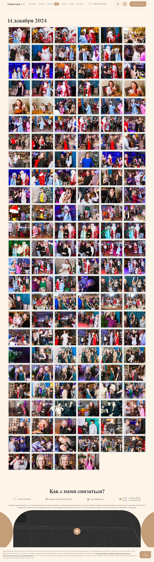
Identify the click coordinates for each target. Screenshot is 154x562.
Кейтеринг (32, 4)
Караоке (42, 4)
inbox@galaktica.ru (97, 499)
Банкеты (53, 4)
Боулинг (64, 4)
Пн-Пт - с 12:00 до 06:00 (132, 498)
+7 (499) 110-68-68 (99, 4)
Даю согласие (145, 555)
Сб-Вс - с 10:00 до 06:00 (132, 500)
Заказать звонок (138, 4)
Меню (72, 4)
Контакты (80, 4)
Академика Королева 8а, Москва (60, 499)
